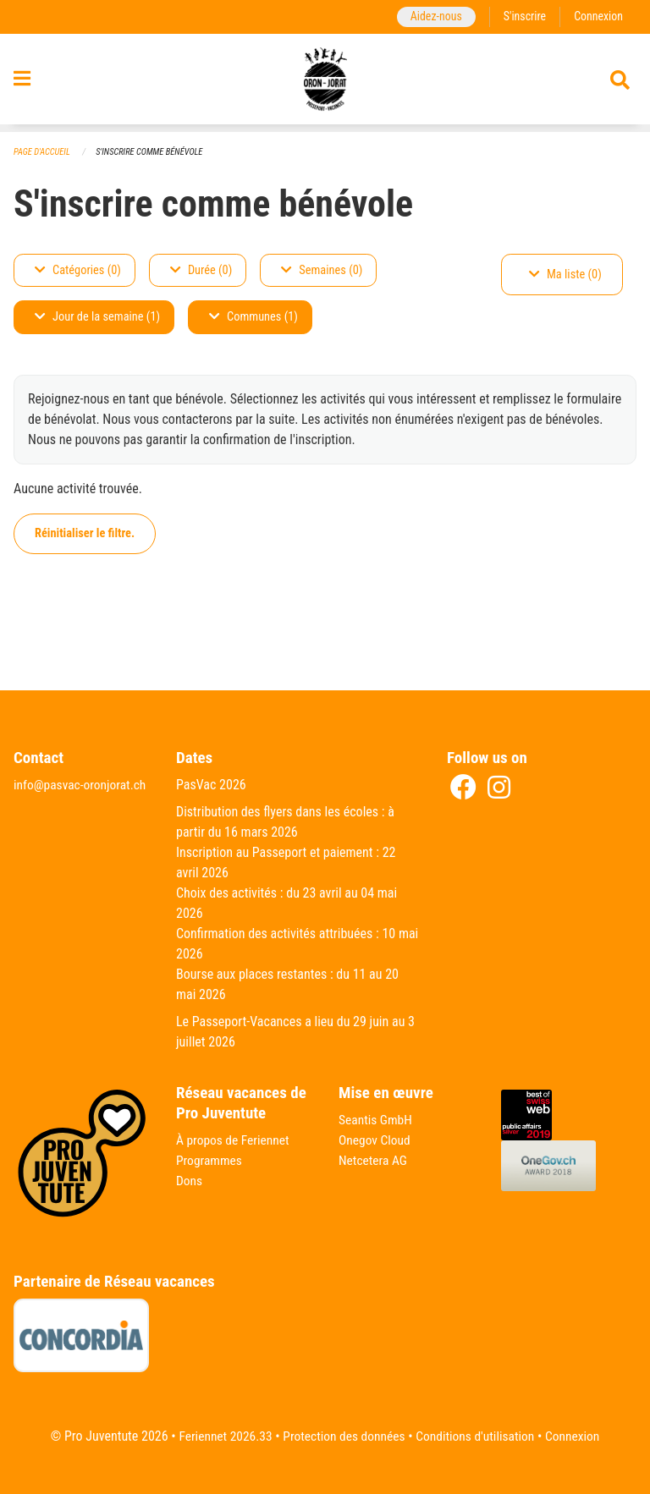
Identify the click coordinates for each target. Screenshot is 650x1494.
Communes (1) (253, 317)
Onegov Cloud (376, 1140)
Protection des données (342, 1436)
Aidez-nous (432, 16)
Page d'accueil (43, 151)
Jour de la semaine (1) (97, 317)
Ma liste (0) (565, 274)
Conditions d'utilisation (477, 1436)
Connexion (597, 16)
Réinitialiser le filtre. (85, 533)
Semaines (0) (321, 270)
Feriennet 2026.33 (220, 1436)
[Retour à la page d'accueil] (325, 83)
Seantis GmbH (377, 1120)
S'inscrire (522, 16)
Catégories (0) (78, 270)
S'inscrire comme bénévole (154, 151)
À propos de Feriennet (234, 1140)
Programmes (210, 1160)
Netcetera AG (374, 1160)
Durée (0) (201, 270)
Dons (189, 1181)
